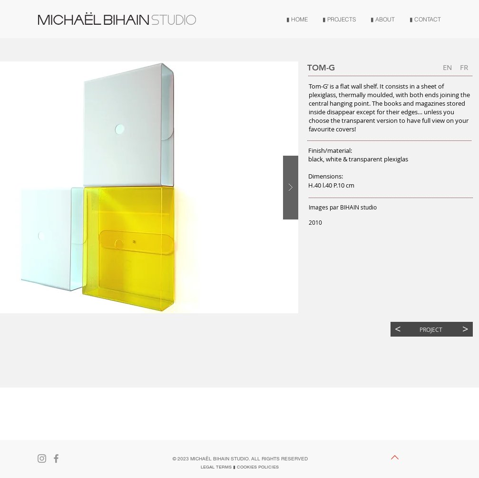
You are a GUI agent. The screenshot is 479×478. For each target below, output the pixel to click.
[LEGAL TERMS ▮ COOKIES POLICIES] (240, 467)
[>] (465, 329)
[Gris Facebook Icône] (56, 458)
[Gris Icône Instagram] (42, 458)
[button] (447, 67)
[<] (398, 329)
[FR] (464, 67)
